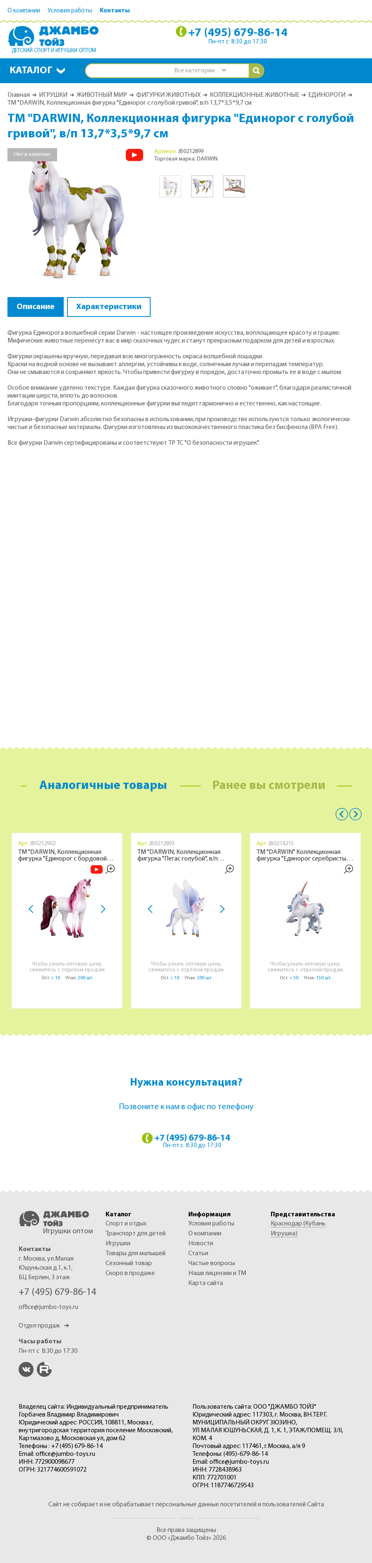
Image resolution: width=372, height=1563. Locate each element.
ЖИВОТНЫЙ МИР (102, 95)
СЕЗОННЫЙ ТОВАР (129, 1263)
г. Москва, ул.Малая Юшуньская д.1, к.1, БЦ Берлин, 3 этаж (46, 1268)
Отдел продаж (44, 1326)
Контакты (115, 11)
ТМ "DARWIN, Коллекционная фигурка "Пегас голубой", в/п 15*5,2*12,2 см (179, 855)
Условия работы (70, 11)
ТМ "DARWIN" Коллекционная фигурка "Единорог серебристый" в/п (304, 855)
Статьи (198, 1253)
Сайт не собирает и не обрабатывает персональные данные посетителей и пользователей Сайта (186, 1504)
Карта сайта (205, 1283)
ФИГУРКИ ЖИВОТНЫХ (168, 95)
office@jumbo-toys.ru (48, 1307)
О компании (23, 11)
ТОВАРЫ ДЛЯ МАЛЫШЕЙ (136, 1253)
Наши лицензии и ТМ (217, 1273)
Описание (36, 307)
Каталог (31, 71)
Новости (200, 1243)
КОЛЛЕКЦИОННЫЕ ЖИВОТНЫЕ (254, 95)
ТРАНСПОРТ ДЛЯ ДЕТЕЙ (136, 1233)
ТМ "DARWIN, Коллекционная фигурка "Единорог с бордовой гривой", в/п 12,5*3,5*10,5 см (62, 855)
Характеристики (109, 307)
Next (101, 909)
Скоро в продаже (130, 1273)
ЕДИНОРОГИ (327, 95)
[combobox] (200, 71)
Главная (18, 95)
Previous (342, 814)
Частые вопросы (211, 1263)
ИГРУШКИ (53, 95)
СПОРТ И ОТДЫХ (126, 1223)
